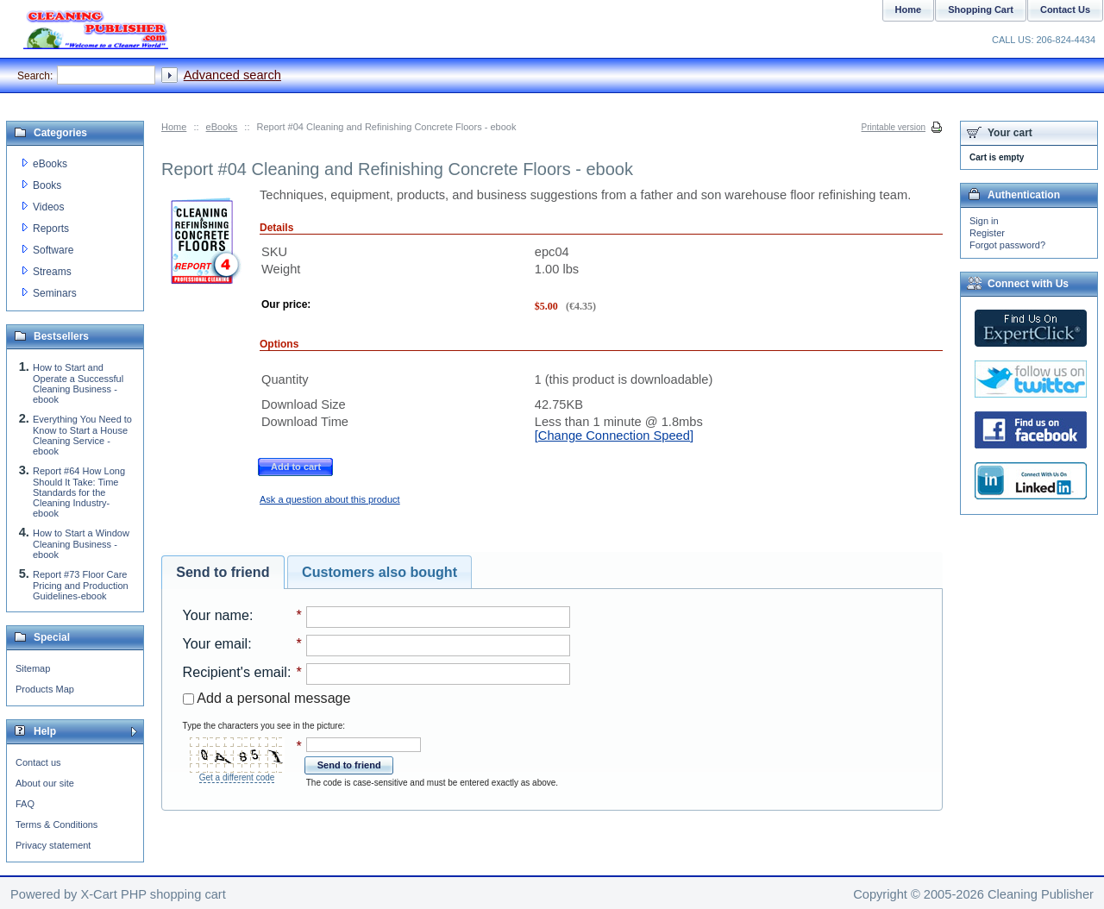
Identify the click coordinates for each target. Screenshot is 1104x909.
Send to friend (222, 572)
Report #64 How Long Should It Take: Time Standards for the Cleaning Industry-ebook (79, 492)
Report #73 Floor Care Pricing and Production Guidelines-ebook (81, 585)
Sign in (984, 221)
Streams (52, 272)
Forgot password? (1007, 245)
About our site (45, 783)
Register (987, 233)
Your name (216, 615)
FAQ (25, 804)
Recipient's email (235, 672)
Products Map (45, 689)
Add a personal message (267, 697)
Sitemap (33, 668)
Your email (215, 643)
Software (53, 250)
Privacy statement (53, 845)
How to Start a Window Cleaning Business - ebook (81, 544)
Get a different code (237, 777)
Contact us (38, 762)
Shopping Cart (980, 9)
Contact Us (1065, 9)
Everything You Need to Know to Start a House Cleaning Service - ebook (82, 435)
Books (47, 185)
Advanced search (232, 75)
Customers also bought (379, 572)
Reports (51, 229)
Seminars (55, 293)
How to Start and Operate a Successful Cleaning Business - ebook (78, 383)
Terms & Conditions (56, 824)
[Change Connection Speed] (614, 435)
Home (173, 127)
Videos (48, 207)
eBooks (222, 127)
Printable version (893, 127)
